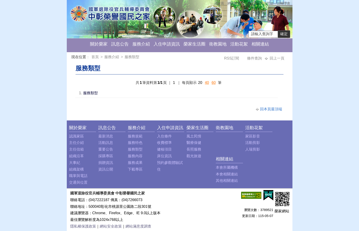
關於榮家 (99, 44)
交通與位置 (78, 182)
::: (72, 57)
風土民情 (194, 136)
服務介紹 (141, 44)
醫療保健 (194, 143)
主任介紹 (76, 143)
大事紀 (74, 163)
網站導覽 (234, 3)
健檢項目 (164, 149)
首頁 (95, 57)
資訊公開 (105, 169)
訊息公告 (120, 44)
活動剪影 (252, 143)
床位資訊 (164, 156)
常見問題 (267, 3)
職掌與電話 (78, 176)
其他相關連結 (227, 181)
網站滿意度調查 (138, 226)
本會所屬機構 (227, 167)
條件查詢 (255, 58)
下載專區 (135, 169)
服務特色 (135, 143)
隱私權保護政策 (83, 226)
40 (207, 83)
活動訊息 (105, 143)
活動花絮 (239, 44)
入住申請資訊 (167, 44)
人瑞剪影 (252, 149)
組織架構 (76, 169)
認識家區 (76, 136)
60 (214, 83)
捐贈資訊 (105, 163)
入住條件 (164, 136)
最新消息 (105, 136)
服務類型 (132, 57)
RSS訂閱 (232, 58)
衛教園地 (218, 44)
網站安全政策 (111, 226)
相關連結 (260, 44)
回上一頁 (277, 58)
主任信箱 (250, 3)
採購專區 (105, 156)
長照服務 (194, 149)
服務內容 (135, 156)
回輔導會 (283, 3)
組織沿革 (76, 156)
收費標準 (164, 143)
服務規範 (135, 136)
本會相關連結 (227, 174)
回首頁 (219, 3)
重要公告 (105, 149)
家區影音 (252, 136)
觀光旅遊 (194, 156)
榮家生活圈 (194, 44)
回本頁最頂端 (271, 109)
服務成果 (135, 163)
